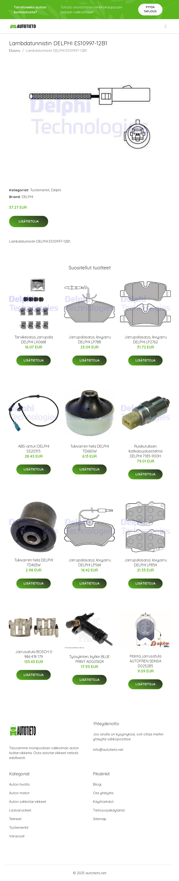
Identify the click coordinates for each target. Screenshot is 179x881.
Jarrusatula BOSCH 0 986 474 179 (33, 654)
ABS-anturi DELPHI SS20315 (33, 448)
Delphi (56, 190)
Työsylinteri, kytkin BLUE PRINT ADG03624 (89, 659)
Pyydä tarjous (150, 9)
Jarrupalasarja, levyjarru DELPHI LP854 (145, 562)
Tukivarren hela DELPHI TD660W (89, 448)
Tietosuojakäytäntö (109, 810)
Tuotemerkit (39, 190)
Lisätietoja (29, 221)
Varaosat (16, 836)
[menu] (166, 26)
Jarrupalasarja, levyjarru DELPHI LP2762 (145, 339)
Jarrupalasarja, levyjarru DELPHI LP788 (89, 339)
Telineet (15, 819)
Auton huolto (19, 784)
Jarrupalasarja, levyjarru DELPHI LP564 (89, 562)
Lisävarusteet (20, 810)
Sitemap (99, 819)
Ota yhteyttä (103, 793)
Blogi (97, 784)
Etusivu (14, 50)
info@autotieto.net (108, 749)
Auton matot (19, 793)
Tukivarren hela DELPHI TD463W (33, 562)
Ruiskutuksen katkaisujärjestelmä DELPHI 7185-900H (145, 451)
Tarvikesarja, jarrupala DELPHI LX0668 (33, 339)
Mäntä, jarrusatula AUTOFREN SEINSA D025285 (145, 661)
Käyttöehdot (103, 801)
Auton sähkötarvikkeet (27, 801)
